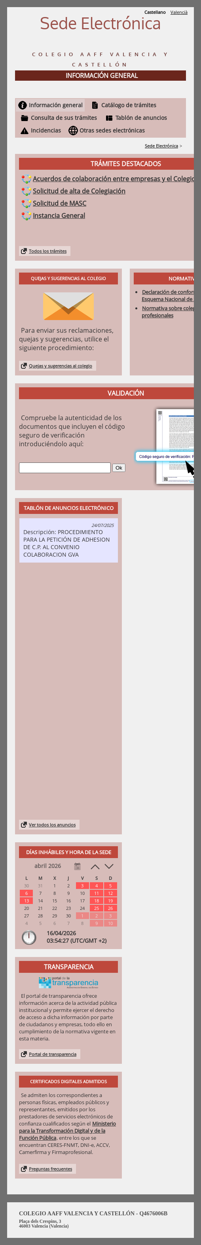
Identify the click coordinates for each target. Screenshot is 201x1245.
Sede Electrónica (161, 146)
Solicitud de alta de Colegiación (79, 191)
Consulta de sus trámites (64, 117)
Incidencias (46, 130)
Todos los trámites (47, 251)
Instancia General (59, 215)
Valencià (179, 12)
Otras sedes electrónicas (112, 130)
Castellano (155, 12)
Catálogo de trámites (128, 105)
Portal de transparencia (52, 1054)
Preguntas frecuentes (50, 1169)
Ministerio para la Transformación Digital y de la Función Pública (67, 1130)
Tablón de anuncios (141, 117)
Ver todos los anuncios (52, 825)
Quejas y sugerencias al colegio (60, 366)
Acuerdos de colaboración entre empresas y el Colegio (114, 178)
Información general (56, 105)
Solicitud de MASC (59, 203)
